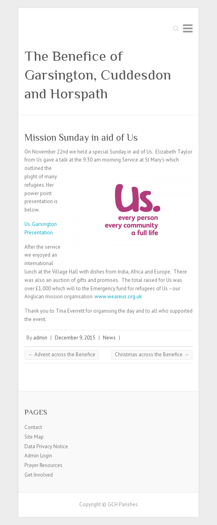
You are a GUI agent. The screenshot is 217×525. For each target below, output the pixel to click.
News (109, 337)
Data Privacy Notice (46, 446)
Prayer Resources (43, 465)
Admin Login (38, 455)
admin (40, 337)
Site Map (34, 436)
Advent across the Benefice (61, 354)
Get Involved (38, 474)
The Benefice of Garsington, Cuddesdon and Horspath (97, 75)
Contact (33, 427)
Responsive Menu (188, 28)
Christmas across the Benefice (152, 354)
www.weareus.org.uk (118, 296)
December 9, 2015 (75, 337)
